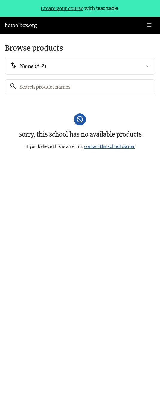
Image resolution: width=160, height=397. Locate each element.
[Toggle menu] (149, 25)
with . (80, 8)
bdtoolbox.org (21, 25)
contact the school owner (109, 146)
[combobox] (80, 66)
